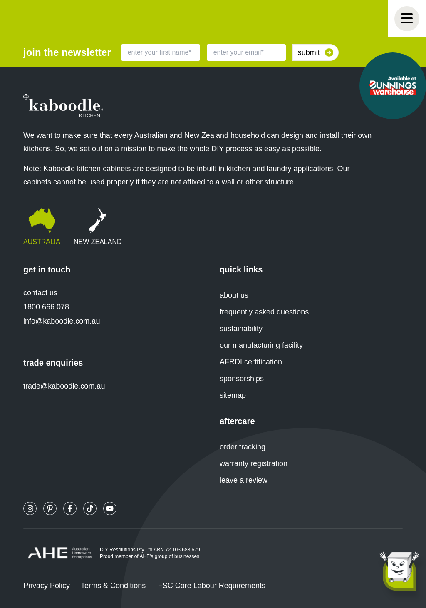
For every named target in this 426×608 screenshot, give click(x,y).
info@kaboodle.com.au (61, 321)
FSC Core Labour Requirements (211, 585)
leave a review (243, 480)
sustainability (241, 328)
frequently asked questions (264, 312)
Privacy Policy (46, 585)
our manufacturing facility (261, 345)
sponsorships (242, 378)
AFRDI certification (251, 362)
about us (234, 295)
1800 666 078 (46, 307)
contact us (40, 293)
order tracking (242, 447)
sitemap (233, 395)
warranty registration (253, 463)
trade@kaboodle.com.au (64, 386)
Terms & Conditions (113, 585)
